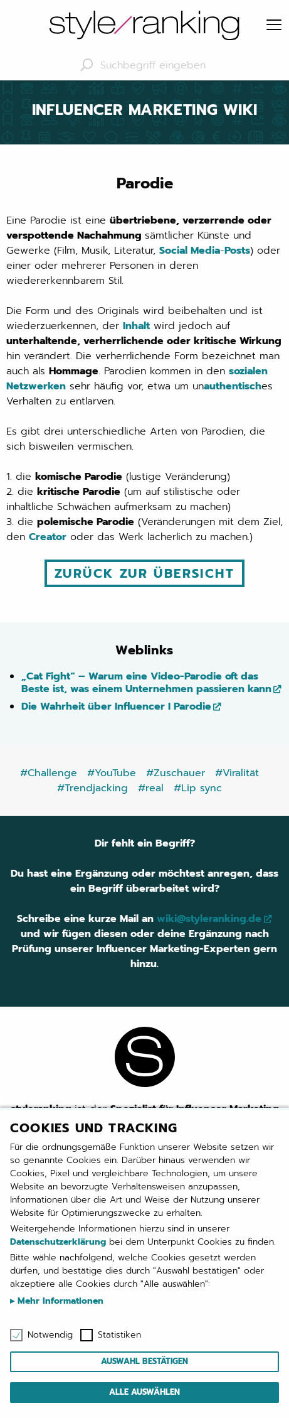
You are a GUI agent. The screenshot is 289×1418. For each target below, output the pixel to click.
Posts (237, 250)
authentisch (232, 386)
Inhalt (136, 325)
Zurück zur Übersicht (144, 573)
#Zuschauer (175, 773)
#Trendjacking (92, 788)
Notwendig (50, 1335)
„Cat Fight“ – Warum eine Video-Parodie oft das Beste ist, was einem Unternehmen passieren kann (146, 682)
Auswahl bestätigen (144, 1361)
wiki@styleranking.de (209, 918)
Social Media (189, 250)
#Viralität (237, 773)
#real (151, 788)
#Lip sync (198, 788)
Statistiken (119, 1335)
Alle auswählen (144, 1392)
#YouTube (111, 773)
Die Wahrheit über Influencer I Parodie (116, 706)
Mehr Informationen (58, 1300)
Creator (47, 536)
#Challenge (48, 773)
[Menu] (273, 25)
